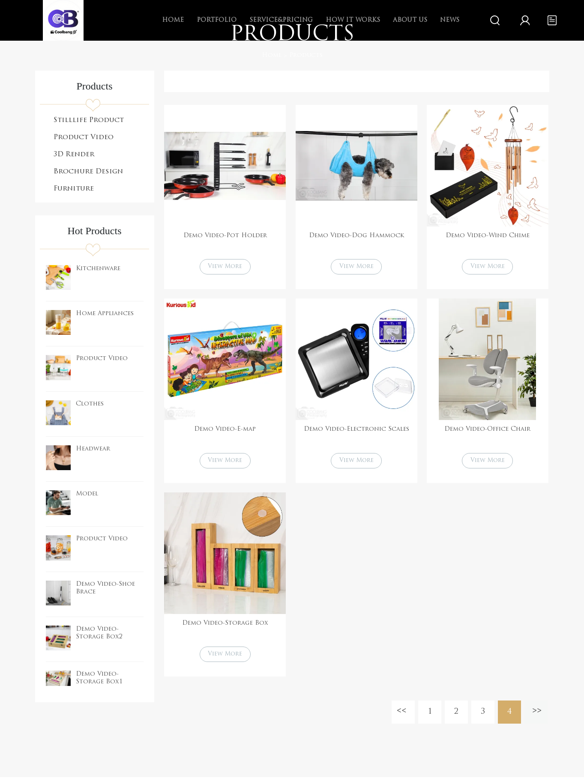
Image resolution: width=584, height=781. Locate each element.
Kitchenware (98, 268)
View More (225, 267)
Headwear (93, 449)
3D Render (74, 154)
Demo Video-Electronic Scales (356, 430)
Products (306, 55)
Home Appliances (105, 313)
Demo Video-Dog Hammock (356, 236)
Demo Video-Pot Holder (225, 236)
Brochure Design (88, 171)
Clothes (90, 404)
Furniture (74, 188)
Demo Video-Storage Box (225, 625)
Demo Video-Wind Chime (488, 236)
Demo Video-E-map (225, 430)
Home (272, 55)
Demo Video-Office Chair (487, 430)
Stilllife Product (89, 120)
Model (87, 494)
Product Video (84, 137)
